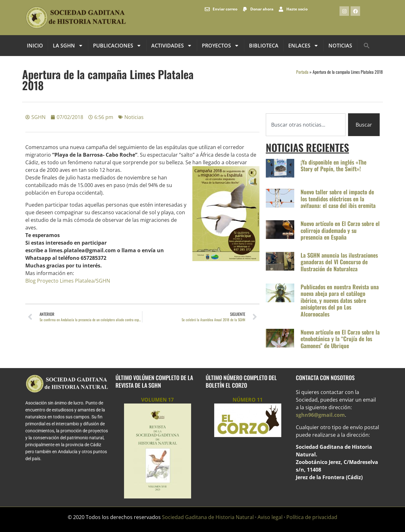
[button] (366, 45)
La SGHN (68, 45)
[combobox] (306, 124)
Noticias (340, 45)
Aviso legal (270, 517)
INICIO (35, 45)
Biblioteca (263, 45)
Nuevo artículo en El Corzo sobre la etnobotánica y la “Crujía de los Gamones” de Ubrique (340, 339)
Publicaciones (117, 45)
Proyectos (220, 45)
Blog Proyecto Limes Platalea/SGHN (67, 280)
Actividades (171, 45)
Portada (302, 72)
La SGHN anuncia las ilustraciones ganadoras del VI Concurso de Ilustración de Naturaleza (339, 262)
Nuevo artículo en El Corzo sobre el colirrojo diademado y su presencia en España (340, 230)
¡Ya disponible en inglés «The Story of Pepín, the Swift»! (333, 165)
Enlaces (303, 45)
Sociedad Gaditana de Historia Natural (208, 517)
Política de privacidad (311, 517)
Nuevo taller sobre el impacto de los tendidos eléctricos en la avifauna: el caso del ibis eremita (338, 199)
